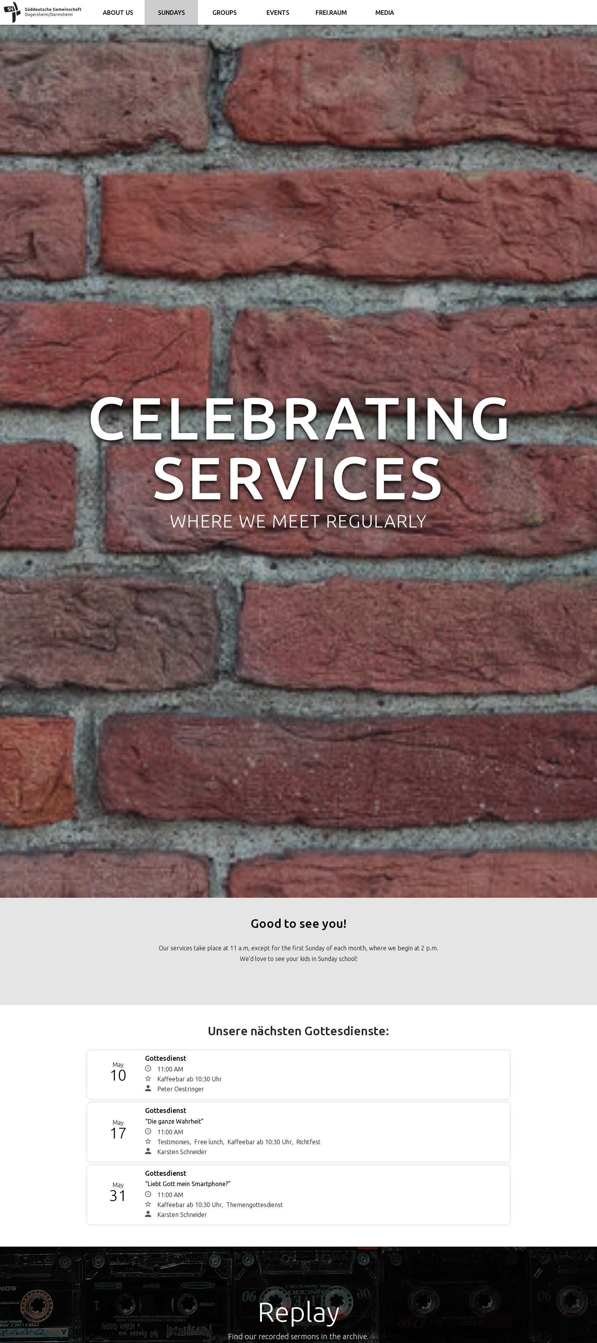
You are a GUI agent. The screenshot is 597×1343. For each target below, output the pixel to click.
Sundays (171, 12)
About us (118, 12)
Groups (224, 12)
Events (278, 12)
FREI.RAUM (331, 12)
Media (384, 12)
